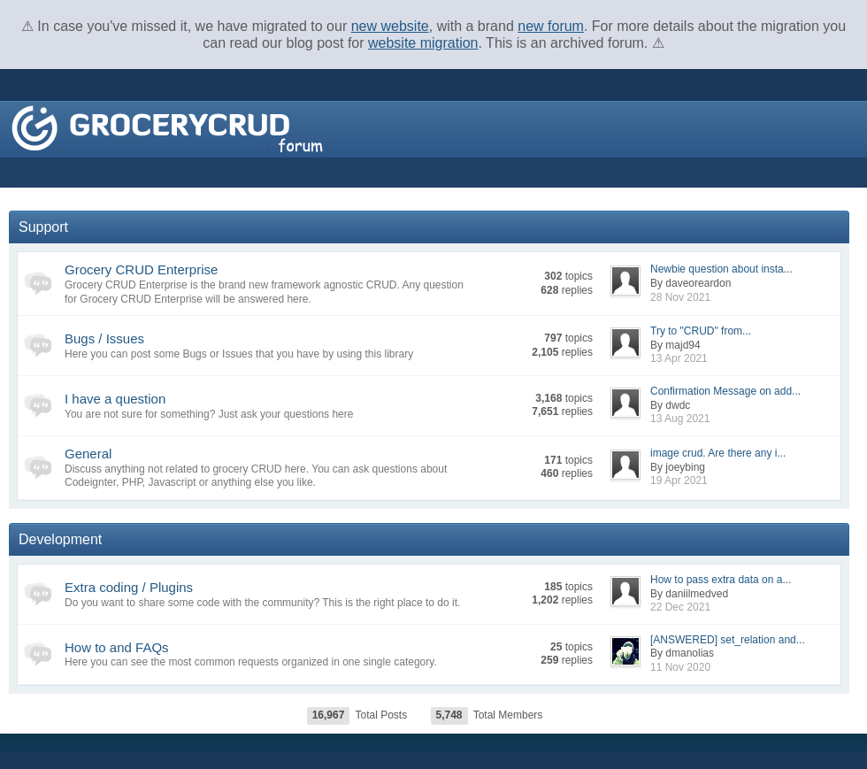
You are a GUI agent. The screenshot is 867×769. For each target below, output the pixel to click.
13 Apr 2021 (679, 358)
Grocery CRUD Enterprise (141, 269)
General (88, 453)
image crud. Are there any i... (718, 453)
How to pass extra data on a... (720, 579)
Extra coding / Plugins (129, 587)
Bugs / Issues (104, 338)
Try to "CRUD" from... (700, 331)
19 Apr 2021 (679, 480)
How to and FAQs (117, 647)
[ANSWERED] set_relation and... (727, 640)
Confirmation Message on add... (725, 391)
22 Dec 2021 (680, 607)
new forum (551, 26)
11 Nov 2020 (680, 667)
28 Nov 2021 (680, 297)
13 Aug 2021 (680, 418)
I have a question (115, 398)
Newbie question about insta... (721, 269)
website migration (423, 42)
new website (390, 26)
